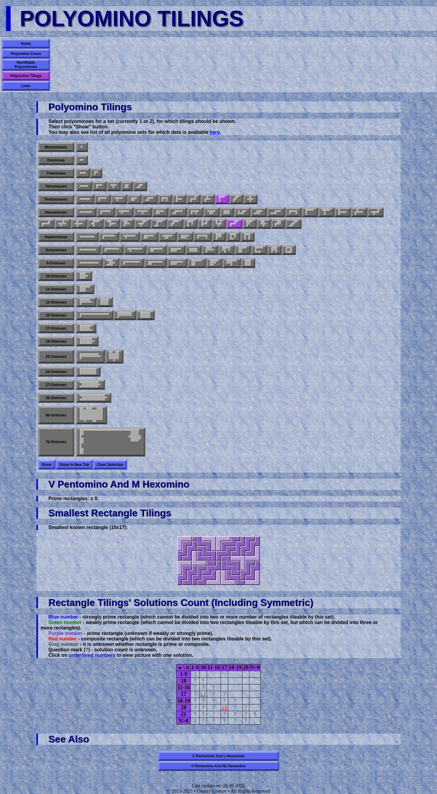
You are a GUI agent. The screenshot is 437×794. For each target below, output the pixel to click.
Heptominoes (55, 237)
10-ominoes (56, 276)
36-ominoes (56, 398)
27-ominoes (56, 385)
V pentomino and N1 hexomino (218, 766)
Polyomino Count (26, 54)
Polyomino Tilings (25, 76)
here (215, 132)
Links (25, 86)
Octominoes (56, 250)
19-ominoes (56, 341)
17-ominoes (56, 328)
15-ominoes (56, 315)
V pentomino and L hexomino (218, 756)
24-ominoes (56, 372)
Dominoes (56, 160)
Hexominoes (56, 212)
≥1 (203, 694)
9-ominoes (55, 263)
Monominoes (56, 147)
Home (26, 44)
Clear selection (110, 465)
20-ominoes (56, 357)
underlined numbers (92, 655)
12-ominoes (56, 302)
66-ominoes (56, 415)
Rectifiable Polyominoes (26, 64)
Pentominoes (56, 199)
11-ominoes (56, 289)
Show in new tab (74, 465)
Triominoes (56, 173)
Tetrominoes (56, 186)
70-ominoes (56, 442)
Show (47, 465)
